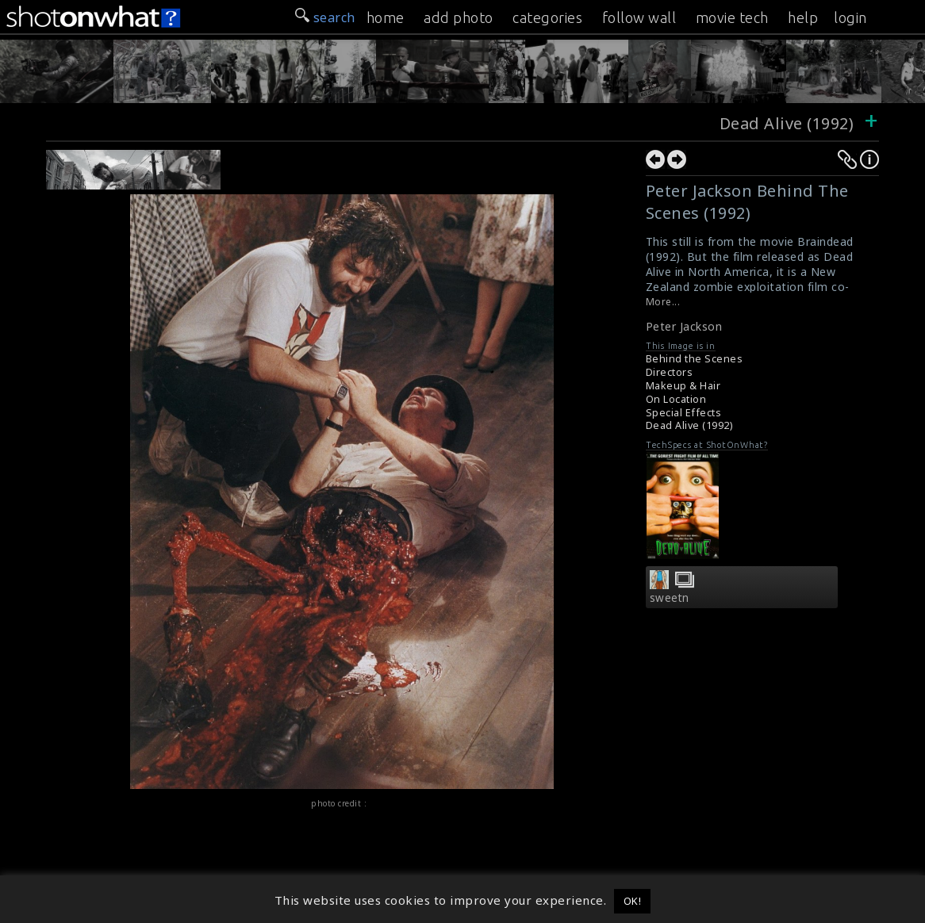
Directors (669, 372)
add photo (458, 17)
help (803, 17)
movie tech (732, 17)
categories (547, 17)
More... (663, 301)
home (386, 17)
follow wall (639, 17)
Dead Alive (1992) (787, 123)
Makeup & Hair (683, 386)
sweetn (669, 598)
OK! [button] (633, 901)
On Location (676, 399)
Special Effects (684, 412)
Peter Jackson (684, 326)
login (850, 17)
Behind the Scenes (694, 359)
